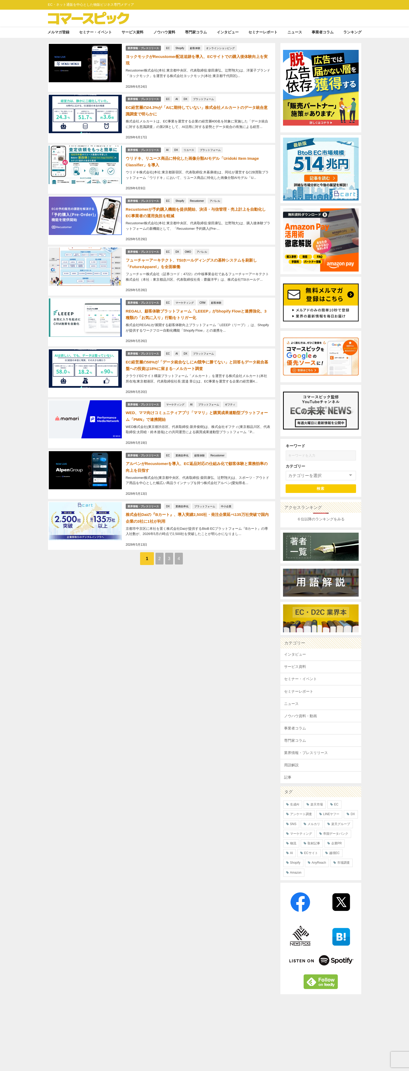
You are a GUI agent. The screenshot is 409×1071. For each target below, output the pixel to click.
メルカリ (314, 824)
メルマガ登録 (58, 32)
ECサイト (311, 853)
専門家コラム (196, 32)
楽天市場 (316, 804)
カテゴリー (295, 466)
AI (177, 96)
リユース (189, 145)
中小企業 (226, 488)
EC (168, 47)
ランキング (352, 32)
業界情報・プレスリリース (143, 47)
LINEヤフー (331, 814)
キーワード (295, 446)
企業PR (336, 843)
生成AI (294, 804)
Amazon (296, 872)
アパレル (215, 194)
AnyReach (319, 862)
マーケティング (185, 292)
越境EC (334, 853)
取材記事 (314, 843)
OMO (188, 243)
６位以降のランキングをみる (321, 519)
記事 (287, 777)
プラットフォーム (204, 96)
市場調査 (343, 862)
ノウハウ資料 (164, 32)
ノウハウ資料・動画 (300, 716)
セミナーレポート (263, 32)
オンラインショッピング (221, 47)
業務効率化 (182, 439)
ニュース (294, 32)
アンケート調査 (301, 814)
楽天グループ (340, 824)
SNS (293, 824)
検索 (321, 488)
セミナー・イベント (95, 32)
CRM (203, 292)
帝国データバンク (335, 833)
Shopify (180, 47)
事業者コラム (323, 32)
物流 (293, 843)
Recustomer (197, 194)
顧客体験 (195, 47)
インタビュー (228, 32)
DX (186, 96)
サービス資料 (132, 32)
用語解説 (291, 765)
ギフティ (230, 390)
